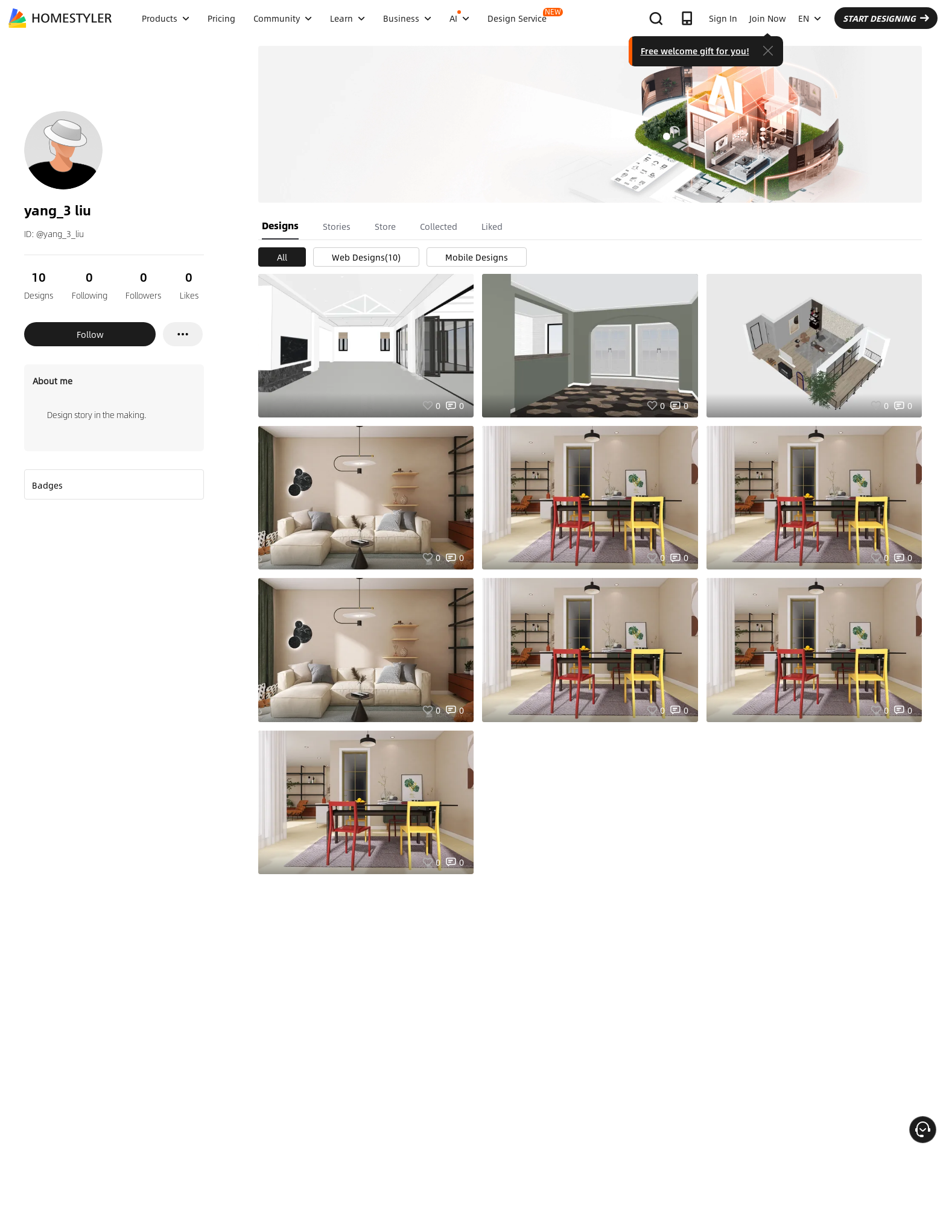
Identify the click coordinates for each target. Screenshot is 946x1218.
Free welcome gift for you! (695, 51)
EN (809, 18)
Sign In (723, 18)
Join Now (767, 18)
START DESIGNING (886, 18)
